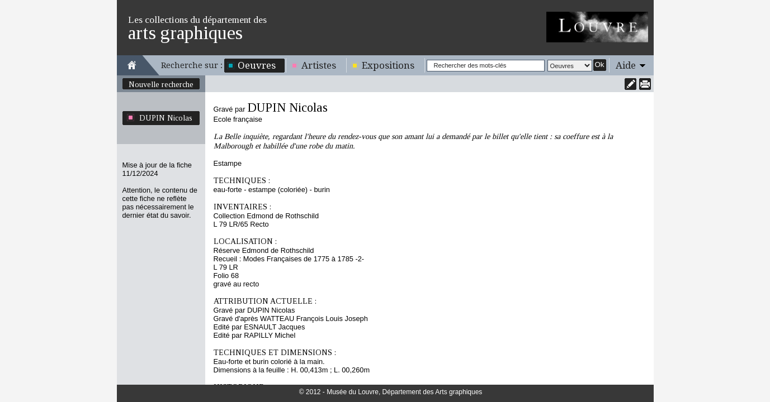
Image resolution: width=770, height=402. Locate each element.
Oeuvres (257, 65)
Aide (626, 65)
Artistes (318, 65)
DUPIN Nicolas (165, 117)
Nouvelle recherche (161, 84)
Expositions (388, 65)
